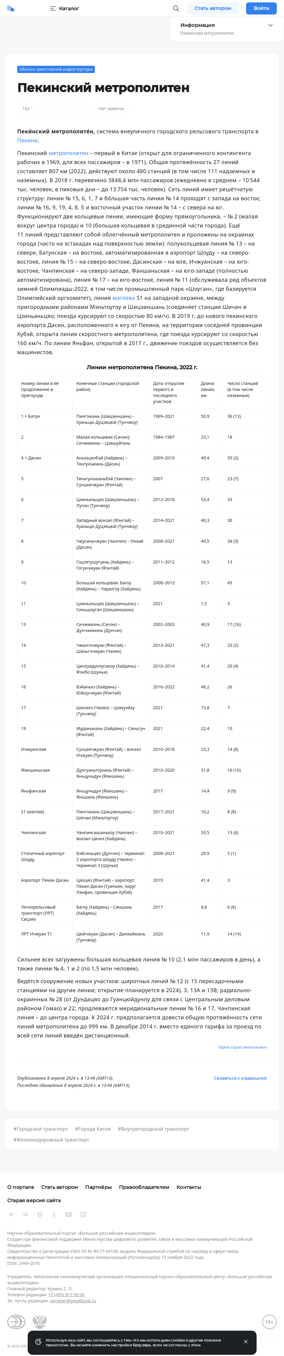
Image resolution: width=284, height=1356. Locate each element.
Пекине (27, 140)
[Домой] (11, 8)
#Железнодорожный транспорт (51, 1139)
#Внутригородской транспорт (153, 1129)
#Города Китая (93, 1129)
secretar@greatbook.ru (73, 1301)
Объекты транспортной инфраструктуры (56, 69)
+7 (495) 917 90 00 (66, 1294)
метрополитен (68, 153)
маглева (123, 297)
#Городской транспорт (41, 1129)
